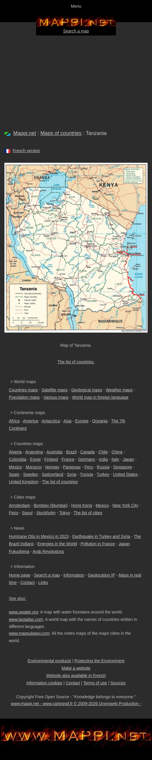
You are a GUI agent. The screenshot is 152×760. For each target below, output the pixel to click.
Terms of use (95, 683)
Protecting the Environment (99, 660)
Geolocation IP (101, 575)
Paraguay (72, 467)
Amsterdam (19, 505)
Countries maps (23, 390)
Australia (54, 452)
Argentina (34, 452)
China (116, 452)
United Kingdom (23, 481)
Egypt (35, 459)
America (30, 421)
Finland (51, 459)
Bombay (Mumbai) (50, 505)
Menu (76, 6)
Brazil (71, 452)
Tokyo (64, 512)
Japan (128, 459)
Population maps (24, 397)
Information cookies (44, 683)
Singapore (122, 467)
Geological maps (86, 390)
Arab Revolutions (48, 551)
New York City (125, 505)
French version (26, 150)
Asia (67, 421)
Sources (117, 683)
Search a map (76, 31)
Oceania (100, 421)
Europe (81, 421)
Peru (88, 467)
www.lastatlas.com (26, 619)
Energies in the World (57, 543)
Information (73, 575)
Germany (86, 459)
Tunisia (86, 474)
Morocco (34, 467)
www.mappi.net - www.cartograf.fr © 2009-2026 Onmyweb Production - (76, 703)
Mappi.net (24, 133)
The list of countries (60, 481)
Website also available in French (76, 675)
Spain (14, 474)
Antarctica (51, 421)
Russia (103, 467)
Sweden (30, 474)
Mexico (15, 467)
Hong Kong (81, 505)
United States (125, 474)
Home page (19, 575)
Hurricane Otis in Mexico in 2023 (39, 536)
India (103, 459)
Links (43, 582)
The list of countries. (75, 361)
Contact (27, 582)
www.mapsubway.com (29, 633)
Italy (115, 459)
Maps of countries (61, 133)
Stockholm (46, 512)
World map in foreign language (100, 397)
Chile (103, 452)
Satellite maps (55, 390)
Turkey (103, 474)
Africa (14, 421)
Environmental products (49, 660)
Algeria (15, 452)
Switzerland (52, 474)
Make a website (76, 668)
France (68, 459)
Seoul (27, 512)
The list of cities (88, 512)
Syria (71, 474)
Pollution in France (98, 543)
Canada (87, 452)
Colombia (17, 459)
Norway (52, 467)
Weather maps (119, 390)
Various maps (56, 397)
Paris (13, 512)
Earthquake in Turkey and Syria (101, 536)
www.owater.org (23, 612)
